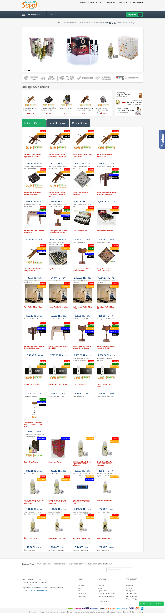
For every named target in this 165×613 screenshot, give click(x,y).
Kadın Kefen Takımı (55, 462)
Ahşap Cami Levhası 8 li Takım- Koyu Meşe (105, 269)
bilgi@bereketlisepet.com (37, 590)
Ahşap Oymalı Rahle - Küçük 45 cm (30, 109)
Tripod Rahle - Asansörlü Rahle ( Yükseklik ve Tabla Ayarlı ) (33, 424)
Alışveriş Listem (131, 596)
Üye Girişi (83, 2)
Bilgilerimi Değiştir (132, 599)
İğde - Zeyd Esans (30, 538)
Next (113, 102)
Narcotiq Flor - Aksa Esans (58, 384)
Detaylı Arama (110, 2)
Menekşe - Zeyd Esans (104, 500)
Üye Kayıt (129, 585)
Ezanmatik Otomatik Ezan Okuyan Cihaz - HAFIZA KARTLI (81, 501)
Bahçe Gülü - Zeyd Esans (57, 538)
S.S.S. (100, 2)
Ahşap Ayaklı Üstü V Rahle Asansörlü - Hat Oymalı (58, 231)
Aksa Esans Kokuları (80, 231)
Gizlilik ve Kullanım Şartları (106, 593)
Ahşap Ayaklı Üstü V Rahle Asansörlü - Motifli (82, 269)
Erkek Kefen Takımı (65, 108)
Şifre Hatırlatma (131, 593)
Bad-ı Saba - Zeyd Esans (81, 538)
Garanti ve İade (103, 601)
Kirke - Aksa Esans (79, 384)
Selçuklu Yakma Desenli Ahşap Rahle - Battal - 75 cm (57, 156)
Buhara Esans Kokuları (105, 231)
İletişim (92, 2)
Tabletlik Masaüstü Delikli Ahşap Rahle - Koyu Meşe (102, 110)
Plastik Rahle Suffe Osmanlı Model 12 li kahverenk (106, 193)
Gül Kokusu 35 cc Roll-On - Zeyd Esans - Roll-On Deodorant (82, 463)
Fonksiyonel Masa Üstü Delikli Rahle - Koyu (48, 109)
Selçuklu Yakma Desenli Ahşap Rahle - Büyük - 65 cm (85, 110)
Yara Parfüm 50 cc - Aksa (33, 307)
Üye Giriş (129, 588)
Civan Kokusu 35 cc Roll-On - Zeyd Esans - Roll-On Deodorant (34, 501)
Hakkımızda (123, 2)
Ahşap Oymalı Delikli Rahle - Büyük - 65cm (33, 269)
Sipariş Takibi (130, 591)
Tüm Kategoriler (33, 15)
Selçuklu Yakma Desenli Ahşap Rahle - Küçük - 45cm (32, 156)
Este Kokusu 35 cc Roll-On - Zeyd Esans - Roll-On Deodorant (106, 463)
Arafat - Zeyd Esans (103, 538)
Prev (20, 102)
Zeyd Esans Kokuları (56, 269)
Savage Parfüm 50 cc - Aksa (58, 307)
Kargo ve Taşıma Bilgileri (106, 596)
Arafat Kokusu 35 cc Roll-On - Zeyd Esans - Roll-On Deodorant (58, 501)
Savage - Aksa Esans (31, 384)
